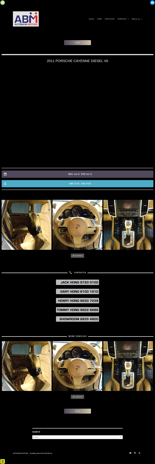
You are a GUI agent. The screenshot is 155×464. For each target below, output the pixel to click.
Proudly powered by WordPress (41, 453)
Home (91, 19)
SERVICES (122, 19)
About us (136, 19)
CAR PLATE (110, 19)
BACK (77, 43)
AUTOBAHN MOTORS (20, 453)
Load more (77, 255)
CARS (99, 19)
